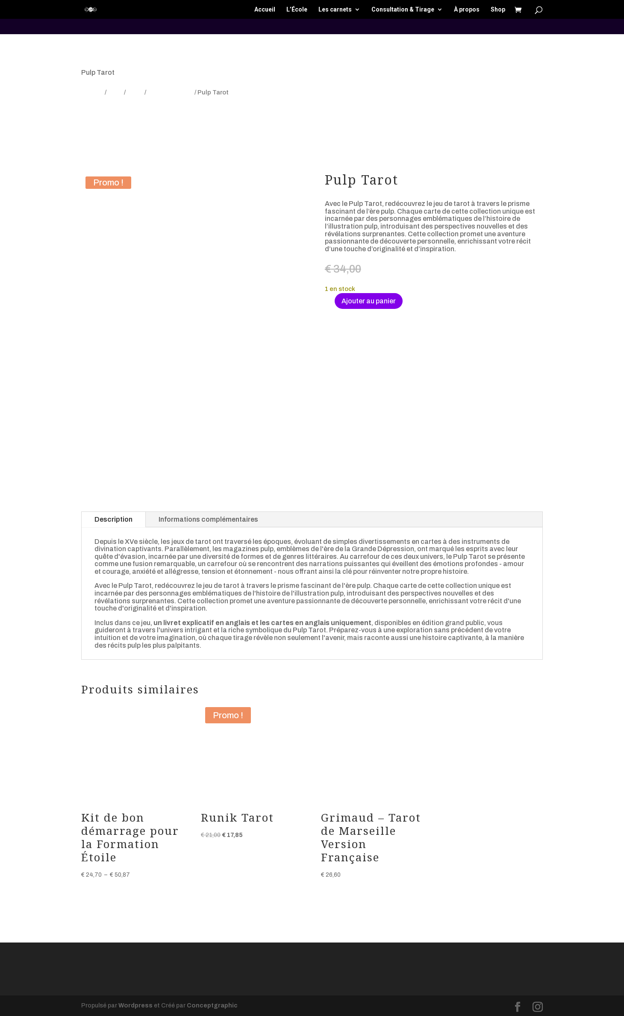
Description (113, 519)
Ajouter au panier (368, 301)
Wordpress (135, 1005)
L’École (296, 9)
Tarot (135, 92)
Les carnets (335, 9)
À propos (467, 9)
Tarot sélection (170, 92)
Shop (498, 9)
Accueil (264, 9)
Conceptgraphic (212, 1005)
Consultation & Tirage (402, 9)
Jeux (115, 92)
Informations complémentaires (208, 519)
